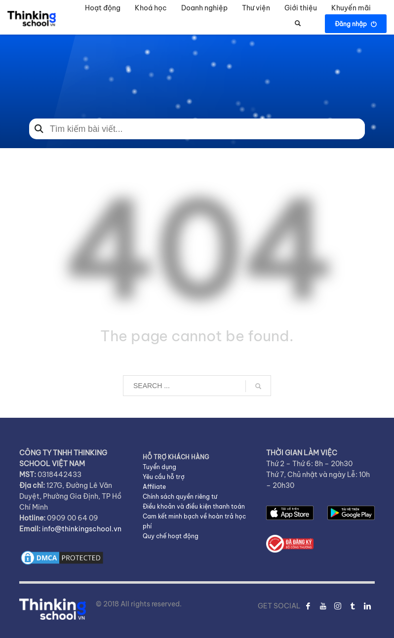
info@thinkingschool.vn (81, 528)
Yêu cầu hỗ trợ (164, 476)
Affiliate (154, 486)
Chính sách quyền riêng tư (180, 496)
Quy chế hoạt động (170, 536)
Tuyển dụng (159, 467)
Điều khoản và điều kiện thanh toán (194, 506)
